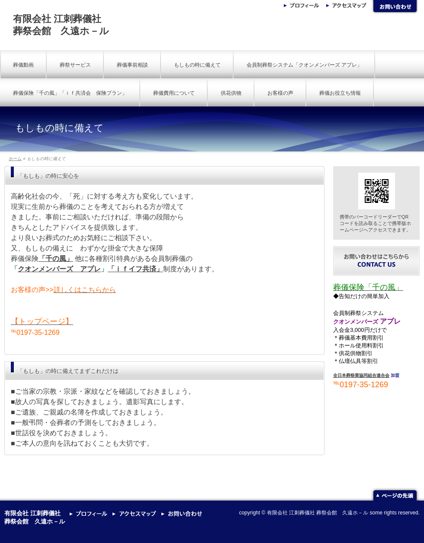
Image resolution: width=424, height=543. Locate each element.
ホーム (15, 158)
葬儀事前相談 (132, 65)
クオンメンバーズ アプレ (59, 269)
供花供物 (231, 93)
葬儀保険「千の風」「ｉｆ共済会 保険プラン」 (70, 93)
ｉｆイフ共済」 (139, 269)
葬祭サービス (75, 65)
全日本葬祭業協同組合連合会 (361, 375)
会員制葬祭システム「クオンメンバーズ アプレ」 (304, 65)
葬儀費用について (174, 93)
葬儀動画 (23, 65)
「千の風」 (56, 258)
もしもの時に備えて (197, 65)
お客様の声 (280, 93)
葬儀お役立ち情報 (340, 93)
